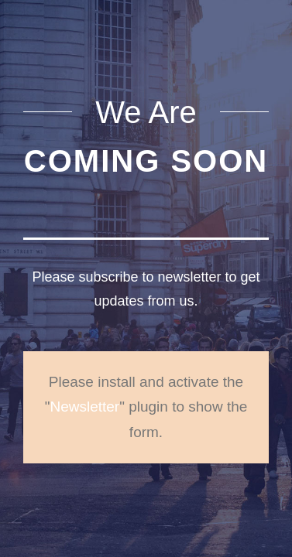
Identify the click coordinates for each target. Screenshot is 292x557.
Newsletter (84, 406)
